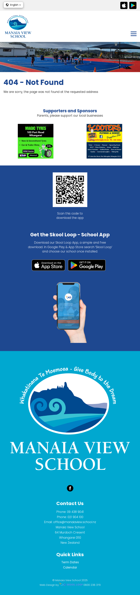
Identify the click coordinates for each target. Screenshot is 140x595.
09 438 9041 (75, 512)
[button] (13, 4)
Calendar (70, 567)
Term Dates (70, 562)
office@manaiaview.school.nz (74, 522)
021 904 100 (75, 517)
